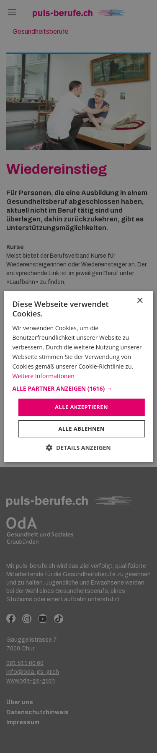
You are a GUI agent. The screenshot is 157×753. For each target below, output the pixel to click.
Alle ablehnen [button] (81, 428)
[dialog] (78, 376)
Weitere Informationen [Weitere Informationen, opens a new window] (43, 376)
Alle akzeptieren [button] (81, 407)
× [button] (139, 301)
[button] (78, 388)
